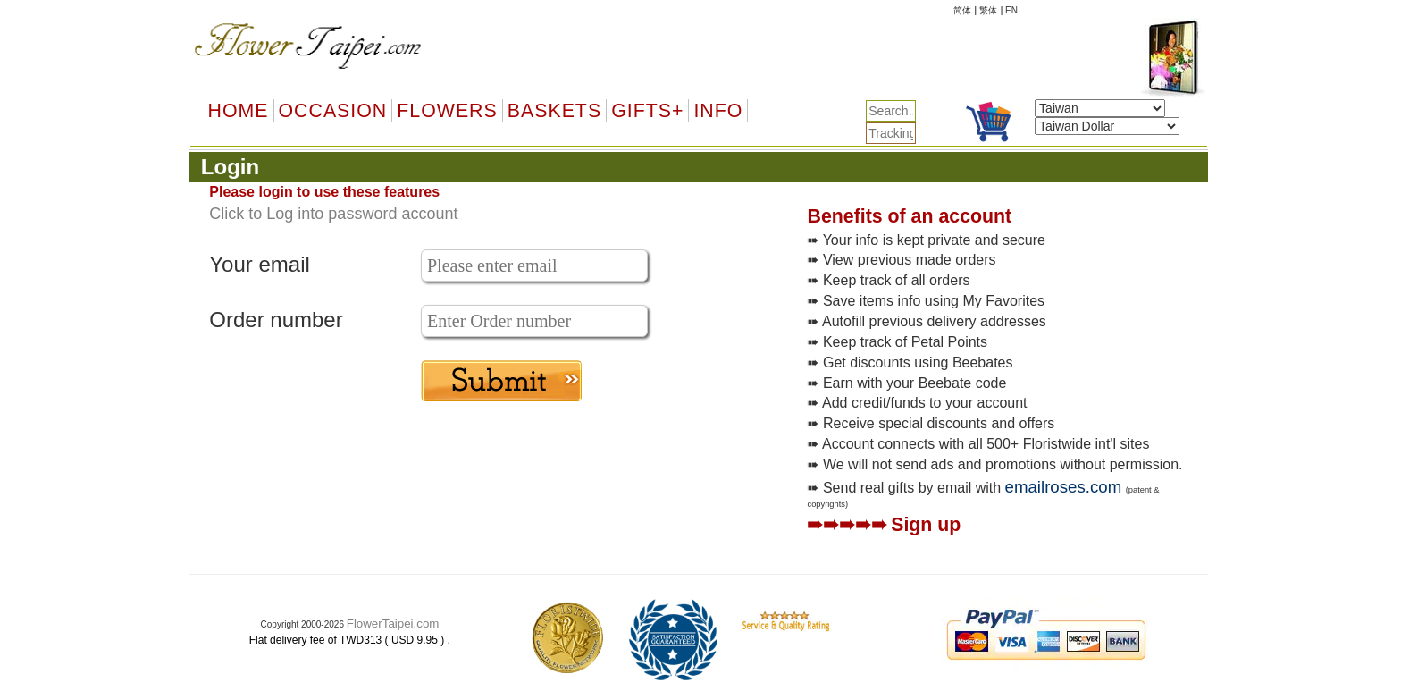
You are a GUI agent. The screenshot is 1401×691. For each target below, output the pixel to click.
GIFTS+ (647, 111)
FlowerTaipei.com (393, 623)
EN (1011, 10)
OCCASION (333, 111)
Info (717, 111)
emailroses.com (1063, 486)
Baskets (554, 111)
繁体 (988, 10)
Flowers (447, 111)
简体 (962, 10)
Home (238, 111)
